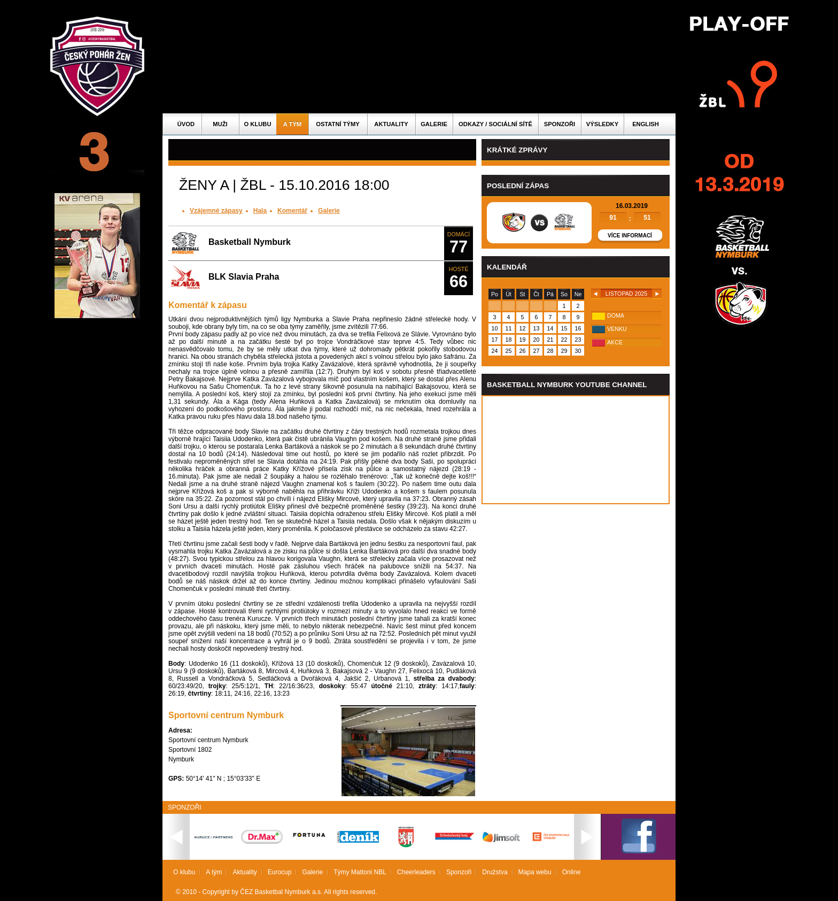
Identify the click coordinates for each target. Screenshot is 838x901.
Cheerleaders (416, 872)
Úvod (186, 124)
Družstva (494, 872)
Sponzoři (559, 124)
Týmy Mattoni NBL (359, 872)
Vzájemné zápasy (216, 210)
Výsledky (602, 124)
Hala (260, 210)
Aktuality (391, 124)
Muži (220, 124)
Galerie (434, 124)
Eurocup (280, 872)
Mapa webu (535, 872)
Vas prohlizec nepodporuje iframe (576, 449)
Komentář (292, 210)
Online (571, 872)
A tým (292, 124)
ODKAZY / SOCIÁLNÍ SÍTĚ (495, 124)
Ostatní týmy (338, 124)
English (645, 124)
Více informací (630, 235)
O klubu (257, 124)
